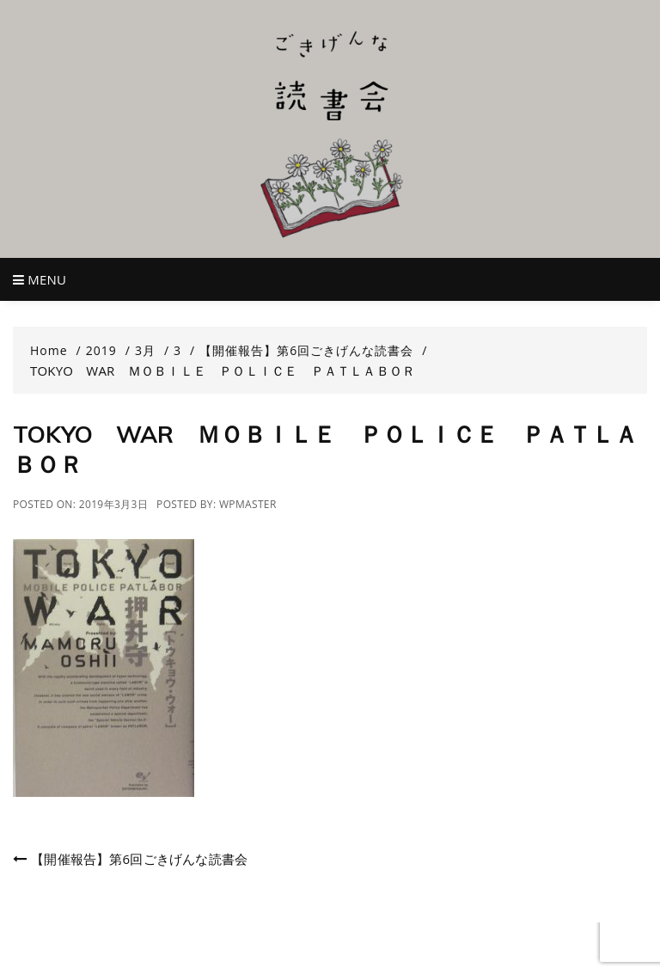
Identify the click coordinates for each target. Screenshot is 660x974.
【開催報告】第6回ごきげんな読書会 (139, 858)
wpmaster (248, 504)
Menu (39, 279)
